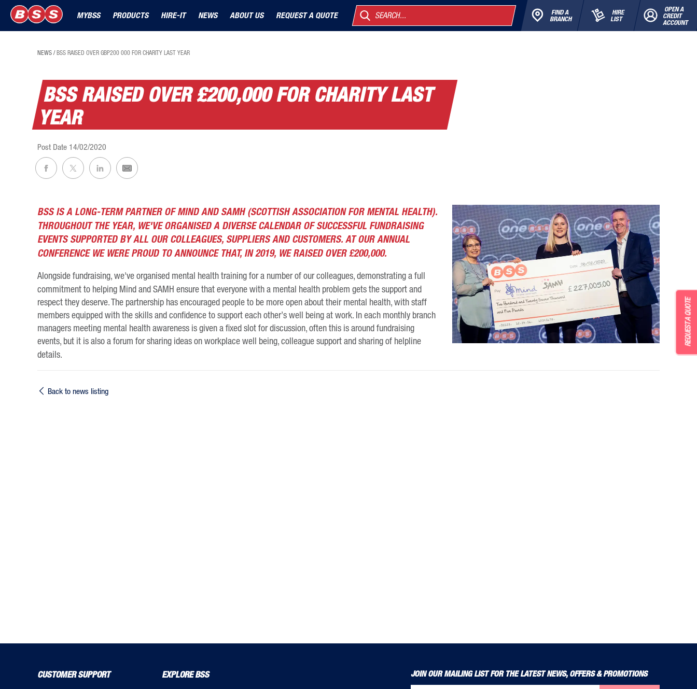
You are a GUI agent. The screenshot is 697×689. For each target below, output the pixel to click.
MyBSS (88, 15)
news (44, 53)
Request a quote (307, 15)
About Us (246, 15)
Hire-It (173, 15)
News (207, 15)
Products (130, 15)
